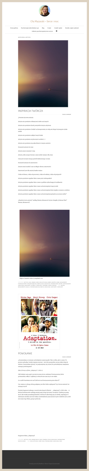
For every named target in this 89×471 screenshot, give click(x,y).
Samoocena (21, 285)
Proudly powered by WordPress (36, 463)
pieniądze (45, 439)
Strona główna (14, 28)
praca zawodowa (45, 283)
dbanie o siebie (35, 282)
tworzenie (45, 285)
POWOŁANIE (25, 353)
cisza (30, 282)
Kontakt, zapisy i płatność (72, 28)
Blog (43, 28)
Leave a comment (66, 114)
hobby (40, 441)
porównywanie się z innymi (34, 283)
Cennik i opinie (58, 28)
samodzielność (67, 283)
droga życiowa (34, 441)
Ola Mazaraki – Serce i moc (44, 21)
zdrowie (54, 285)
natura (63, 285)
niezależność (63, 282)
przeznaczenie (49, 441)
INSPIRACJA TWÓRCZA (30, 111)
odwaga (27, 286)
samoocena (47, 286)
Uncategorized (22, 441)
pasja (41, 439)
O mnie (49, 28)
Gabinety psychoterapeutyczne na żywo (42, 31)
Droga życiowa (43, 282)
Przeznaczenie (54, 283)
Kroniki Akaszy (35, 439)
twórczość (39, 285)
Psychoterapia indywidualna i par (30, 28)
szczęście (33, 285)
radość (60, 283)
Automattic (57, 463)
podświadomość (22, 283)
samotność (27, 285)
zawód (50, 285)
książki (49, 282)
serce (60, 441)
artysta (26, 282)
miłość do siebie (55, 282)
